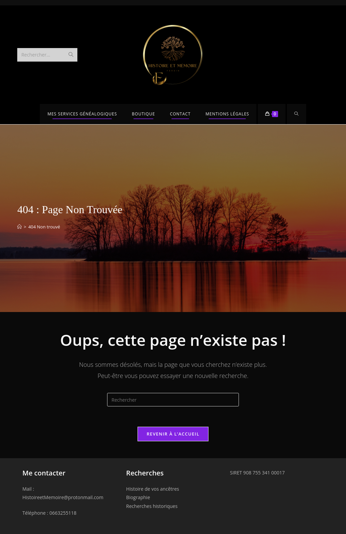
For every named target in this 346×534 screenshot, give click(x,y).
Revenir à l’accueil (173, 434)
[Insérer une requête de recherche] (173, 399)
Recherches (145, 472)
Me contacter (44, 472)
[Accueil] (19, 227)
